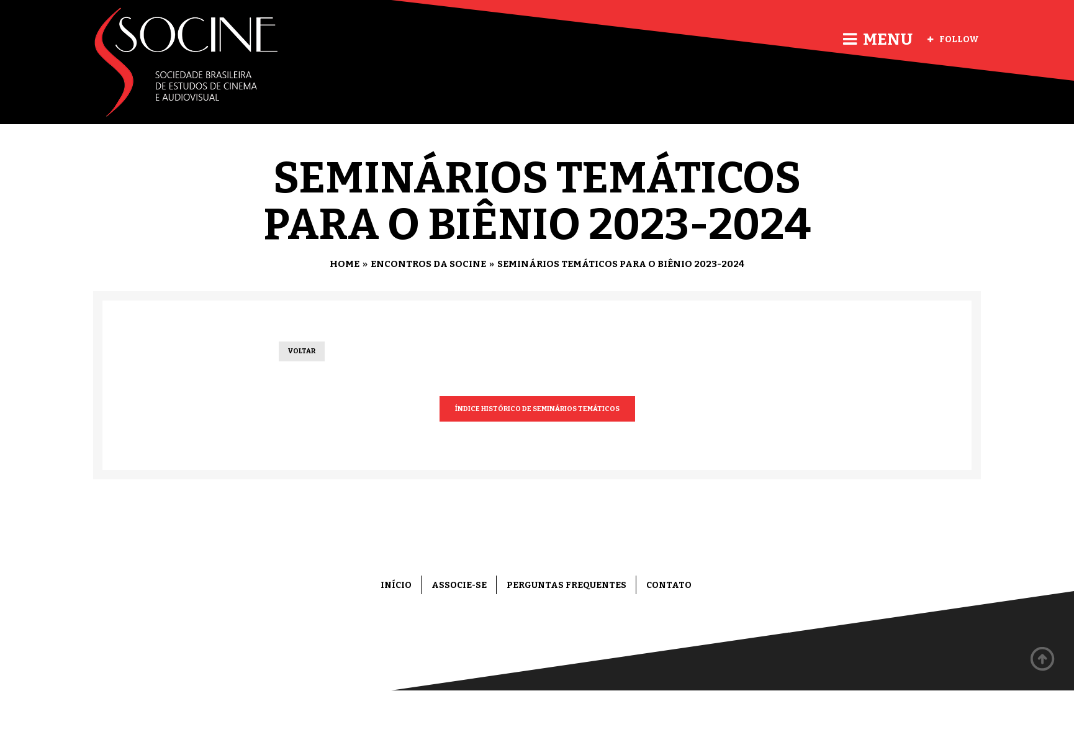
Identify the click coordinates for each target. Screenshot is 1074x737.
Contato (669, 585)
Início (396, 585)
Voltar (301, 351)
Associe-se (459, 585)
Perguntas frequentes (566, 585)
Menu (878, 39)
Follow (953, 39)
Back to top (1043, 659)
